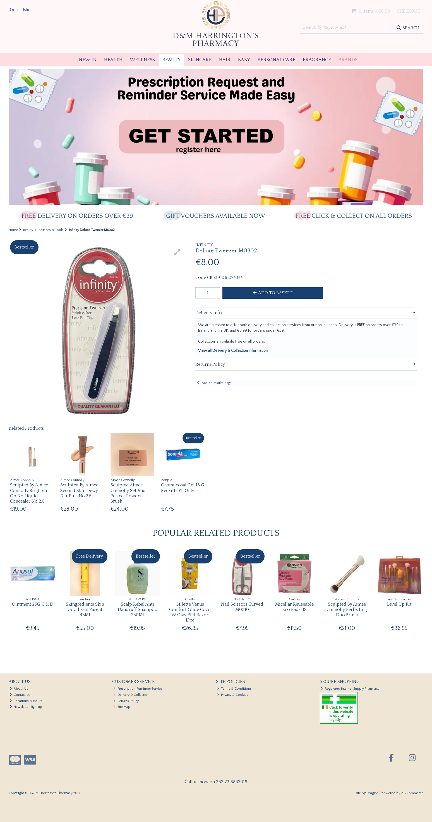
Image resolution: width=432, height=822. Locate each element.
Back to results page (216, 383)
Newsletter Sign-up (26, 707)
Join (26, 9)
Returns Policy (126, 701)
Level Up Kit (399, 604)
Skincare (200, 60)
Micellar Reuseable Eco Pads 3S (294, 607)
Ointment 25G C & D (32, 604)
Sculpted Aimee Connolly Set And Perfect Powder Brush (128, 493)
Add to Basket (272, 292)
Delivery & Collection (131, 695)
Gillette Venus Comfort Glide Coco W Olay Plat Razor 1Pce (190, 612)
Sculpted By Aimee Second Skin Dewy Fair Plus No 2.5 (79, 490)
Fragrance (317, 60)
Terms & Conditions (234, 688)
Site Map (121, 707)
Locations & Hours (26, 701)
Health (113, 60)
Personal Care (276, 60)
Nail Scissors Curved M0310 (242, 607)
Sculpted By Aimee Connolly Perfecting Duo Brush (347, 609)
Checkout (408, 11)
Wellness (142, 60)
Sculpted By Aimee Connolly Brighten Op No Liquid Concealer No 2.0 (29, 493)
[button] (177, 252)
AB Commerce (412, 793)
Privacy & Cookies (232, 695)
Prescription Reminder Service (137, 688)
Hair (225, 60)
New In (88, 60)
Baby (244, 60)
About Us (19, 688)
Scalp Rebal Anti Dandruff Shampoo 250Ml (137, 609)
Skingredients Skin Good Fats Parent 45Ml (85, 609)
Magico (372, 793)
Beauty (171, 60)
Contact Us (20, 695)
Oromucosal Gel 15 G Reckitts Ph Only (182, 487)
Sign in (14, 9)
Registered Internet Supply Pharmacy (350, 688)
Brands (347, 60)
